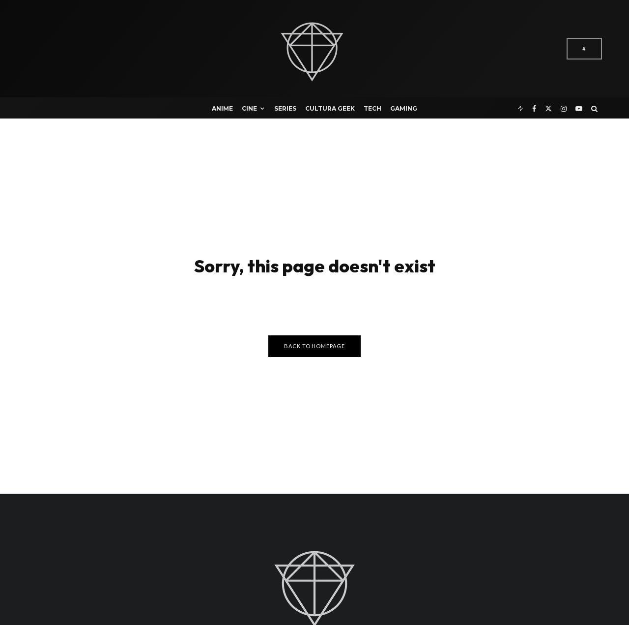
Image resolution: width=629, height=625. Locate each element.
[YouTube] (579, 107)
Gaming (403, 108)
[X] (548, 107)
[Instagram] (563, 107)
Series (285, 108)
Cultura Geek (330, 108)
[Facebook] (534, 107)
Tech (372, 108)
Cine (249, 108)
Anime (222, 108)
